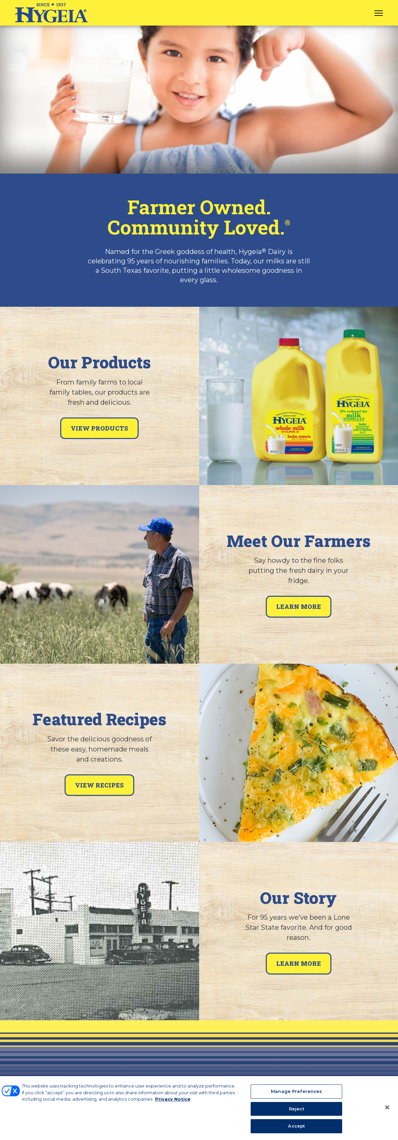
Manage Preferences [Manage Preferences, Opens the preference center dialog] (296, 1095)
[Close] (387, 1111)
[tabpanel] (199, 100)
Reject (296, 1112)
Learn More (298, 606)
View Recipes (99, 785)
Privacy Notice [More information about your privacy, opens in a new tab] (172, 1103)
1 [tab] (199, 160)
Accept (296, 1130)
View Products (99, 428)
